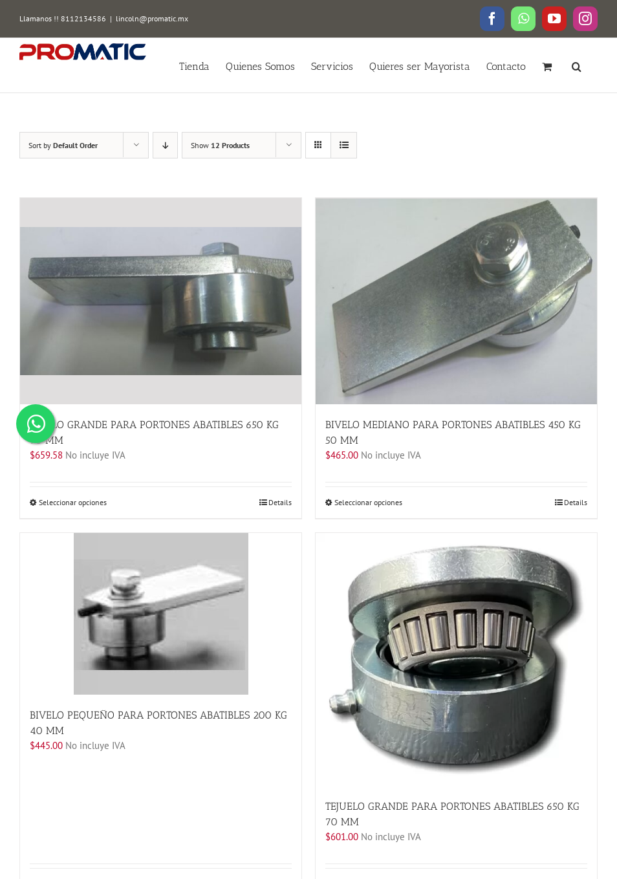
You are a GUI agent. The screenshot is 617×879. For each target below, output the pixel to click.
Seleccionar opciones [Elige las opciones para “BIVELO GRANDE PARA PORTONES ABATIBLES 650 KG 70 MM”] (73, 501)
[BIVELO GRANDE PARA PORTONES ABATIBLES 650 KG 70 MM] (160, 301)
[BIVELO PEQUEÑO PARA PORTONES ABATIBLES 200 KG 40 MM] (160, 613)
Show (220, 145)
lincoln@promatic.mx (152, 18)
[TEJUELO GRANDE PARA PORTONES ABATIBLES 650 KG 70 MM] (456, 659)
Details (280, 501)
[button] (576, 65)
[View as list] (343, 145)
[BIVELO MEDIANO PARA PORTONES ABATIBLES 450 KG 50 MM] (456, 301)
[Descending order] (165, 145)
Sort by (63, 145)
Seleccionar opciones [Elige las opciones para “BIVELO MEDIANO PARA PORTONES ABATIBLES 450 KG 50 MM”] (368, 501)
